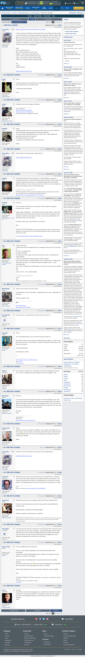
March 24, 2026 (68, 67)
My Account (47, 642)
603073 (60, 174)
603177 (60, 328)
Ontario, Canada (5, 306)
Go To (23, 22)
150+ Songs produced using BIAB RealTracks (27, 360)
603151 (60, 310)
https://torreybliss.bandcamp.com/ (24, 71)
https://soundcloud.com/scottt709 (24, 110)
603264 (60, 423)
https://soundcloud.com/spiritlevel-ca (24, 111)
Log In (80, 13)
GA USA (4, 555)
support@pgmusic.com (27, 651)
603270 (60, 447)
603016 (60, 124)
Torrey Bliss (41, 75)
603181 (60, 366)
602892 (60, 25)
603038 (60, 149)
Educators (7, 642)
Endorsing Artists (29, 640)
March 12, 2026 (68, 81)
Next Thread (48, 19)
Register (72, 13)
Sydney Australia (5, 96)
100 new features (73, 220)
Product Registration (69, 644)
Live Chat (45, 3)
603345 (60, 524)
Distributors (8, 640)
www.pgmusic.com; (7, 651)
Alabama (4, 388)
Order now (66, 166)
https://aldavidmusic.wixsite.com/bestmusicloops (30, 236)
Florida (3, 350)
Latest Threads (38, 16)
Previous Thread (14, 19)
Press (6, 638)
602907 (60, 75)
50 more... (20, 361)
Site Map (80, 649)
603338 (60, 496)
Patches (65, 633)
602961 (60, 100)
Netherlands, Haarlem (7, 413)
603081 (60, 198)
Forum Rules (47, 16)
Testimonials (27, 642)
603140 (60, 284)
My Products (47, 644)
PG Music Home (6, 13)
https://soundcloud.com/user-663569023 (35, 488)
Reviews (26, 644)
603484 (60, 585)
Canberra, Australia (6, 607)
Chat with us (58, 624)
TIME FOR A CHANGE (11, 25)
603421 (60, 542)
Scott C (42, 447)
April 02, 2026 (67, 40)
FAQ (53, 16)
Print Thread (15, 22)
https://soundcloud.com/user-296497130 (25, 420)
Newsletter (69, 619)
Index (31, 19)
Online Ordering (56, 3)
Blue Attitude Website (21, 305)
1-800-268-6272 (46, 2)
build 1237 (66, 109)
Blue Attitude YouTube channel (23, 307)
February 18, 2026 (68, 117)
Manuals (65, 638)
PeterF (42, 149)
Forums (14, 13)
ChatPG (66, 19)
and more (71, 154)
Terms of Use (67, 649)
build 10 (74, 74)
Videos (65, 640)
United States (5, 46)
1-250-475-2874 (54, 2)
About (6, 633)
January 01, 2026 (68, 259)
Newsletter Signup (49, 636)
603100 (60, 241)
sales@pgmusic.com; (17, 651)
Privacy (73, 649)
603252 (60, 391)
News (45, 633)
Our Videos (18, 582)
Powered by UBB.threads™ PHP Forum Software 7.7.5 (42, 656)
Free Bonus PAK (72, 246)
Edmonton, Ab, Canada (7, 121)
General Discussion (23, 13)
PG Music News (68, 37)
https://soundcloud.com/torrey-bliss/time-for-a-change (30, 29)
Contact (7, 636)
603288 (60, 472)
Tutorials (65, 642)
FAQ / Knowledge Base (69, 636)
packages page (70, 330)
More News (67, 338)
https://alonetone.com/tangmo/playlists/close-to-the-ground (30, 195)
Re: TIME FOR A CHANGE (12, 75)
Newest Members (68, 359)
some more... (21, 363)
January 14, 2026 (68, 172)
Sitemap (7, 644)
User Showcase (35, 13)
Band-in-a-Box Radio (30, 638)
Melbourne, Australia (6, 517)
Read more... (67, 63)
